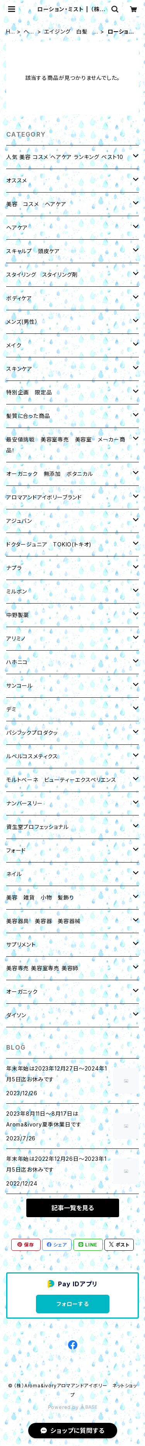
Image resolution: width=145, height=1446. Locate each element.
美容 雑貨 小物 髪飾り (40, 897)
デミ (11, 709)
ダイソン (16, 1015)
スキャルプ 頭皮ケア (33, 251)
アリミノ (16, 638)
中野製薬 (17, 615)
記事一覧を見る (72, 1208)
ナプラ (14, 568)
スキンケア (19, 368)
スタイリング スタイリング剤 (42, 274)
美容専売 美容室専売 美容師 (42, 968)
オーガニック (22, 991)
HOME (10, 32)
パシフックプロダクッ (32, 732)
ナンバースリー (24, 803)
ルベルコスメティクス (32, 756)
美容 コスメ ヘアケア (36, 204)
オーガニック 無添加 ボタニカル (49, 473)
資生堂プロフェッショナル (37, 827)
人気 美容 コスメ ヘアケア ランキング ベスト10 (64, 157)
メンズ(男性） (22, 321)
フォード (16, 850)
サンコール (19, 685)
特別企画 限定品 (29, 392)
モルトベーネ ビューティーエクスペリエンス (61, 779)
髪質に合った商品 (28, 416)
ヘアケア (29, 32)
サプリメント (21, 944)
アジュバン (19, 521)
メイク (13, 345)
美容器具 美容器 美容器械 (43, 921)
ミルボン (16, 591)
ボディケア (19, 298)
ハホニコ (17, 662)
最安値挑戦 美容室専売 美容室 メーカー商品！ (65, 444)
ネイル (14, 874)
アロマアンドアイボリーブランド (44, 497)
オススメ (16, 180)
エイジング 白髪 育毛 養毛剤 (68, 32)
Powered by (72, 1407)
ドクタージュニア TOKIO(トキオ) (49, 544)
